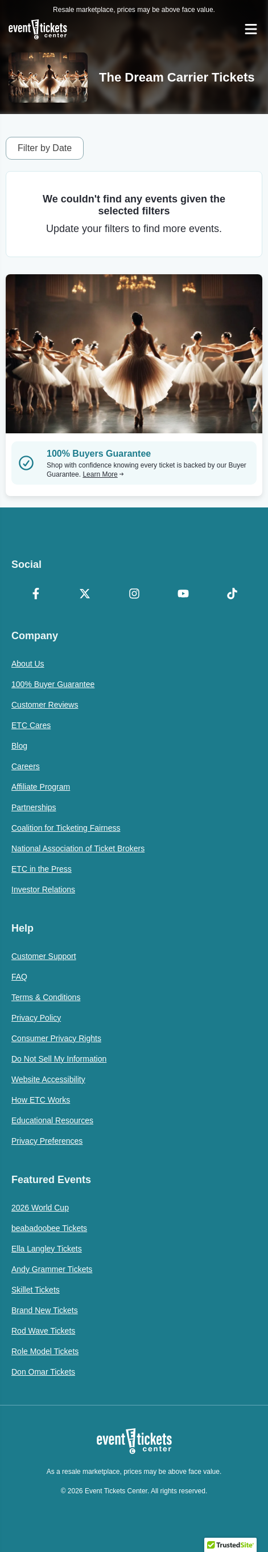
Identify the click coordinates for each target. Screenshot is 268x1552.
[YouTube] (183, 594)
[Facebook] (35, 594)
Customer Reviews (44, 704)
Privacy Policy (36, 1017)
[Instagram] (133, 594)
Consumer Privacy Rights (56, 1038)
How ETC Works (40, 1099)
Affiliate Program (40, 786)
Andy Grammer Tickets (51, 1269)
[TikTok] (232, 594)
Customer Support (43, 956)
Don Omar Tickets (43, 1371)
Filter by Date (45, 148)
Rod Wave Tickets (43, 1330)
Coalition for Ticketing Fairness (65, 827)
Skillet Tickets (35, 1289)
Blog (19, 745)
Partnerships (33, 807)
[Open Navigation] (251, 29)
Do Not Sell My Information (58, 1058)
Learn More (103, 474)
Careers (25, 766)
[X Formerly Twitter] (84, 594)
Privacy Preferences (47, 1140)
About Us (27, 663)
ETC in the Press (41, 868)
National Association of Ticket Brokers (78, 848)
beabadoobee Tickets (49, 1228)
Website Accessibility (48, 1079)
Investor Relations (43, 889)
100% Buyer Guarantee (52, 684)
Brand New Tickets (44, 1310)
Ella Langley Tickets (46, 1248)
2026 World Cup (40, 1207)
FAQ (19, 976)
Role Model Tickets (45, 1351)
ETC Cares (31, 725)
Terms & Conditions (45, 997)
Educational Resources (52, 1120)
